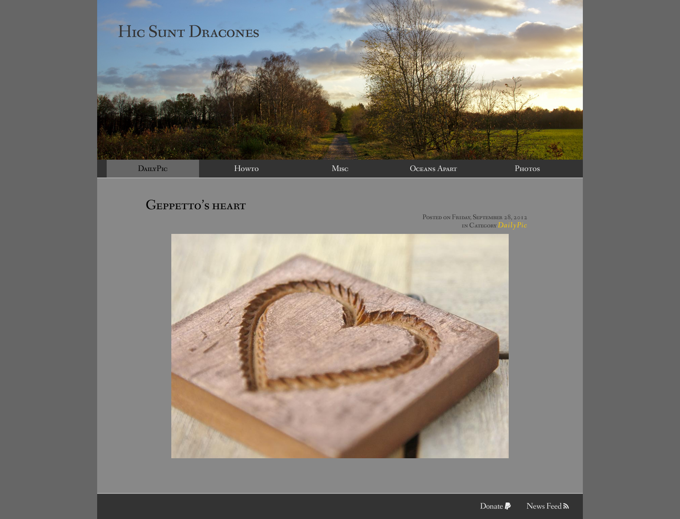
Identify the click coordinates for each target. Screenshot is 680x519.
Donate (495, 506)
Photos (527, 168)
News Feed (547, 506)
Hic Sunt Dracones (188, 32)
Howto (246, 168)
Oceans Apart (433, 168)
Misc (340, 168)
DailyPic (152, 168)
